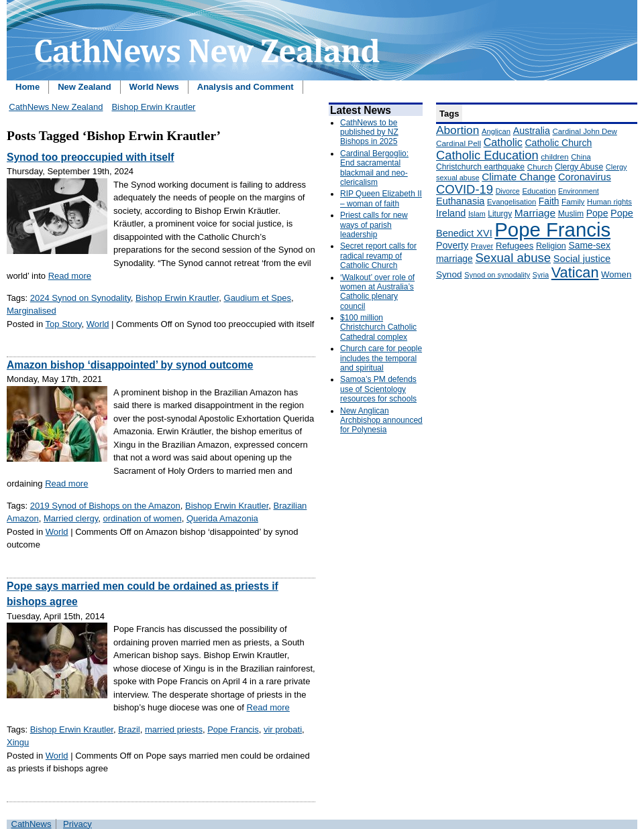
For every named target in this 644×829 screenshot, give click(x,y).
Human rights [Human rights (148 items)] (609, 202)
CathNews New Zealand (56, 107)
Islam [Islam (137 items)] (477, 214)
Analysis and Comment (245, 87)
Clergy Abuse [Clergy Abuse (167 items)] (579, 167)
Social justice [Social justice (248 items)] (581, 258)
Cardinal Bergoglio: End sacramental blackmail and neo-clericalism (374, 168)
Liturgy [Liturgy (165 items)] (500, 213)
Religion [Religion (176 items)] (551, 246)
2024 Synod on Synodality (80, 298)
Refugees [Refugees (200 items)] (514, 246)
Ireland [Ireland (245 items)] (451, 213)
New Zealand (84, 87)
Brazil (129, 729)
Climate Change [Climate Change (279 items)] (518, 176)
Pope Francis (233, 729)
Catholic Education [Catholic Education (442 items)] (487, 155)
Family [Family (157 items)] (572, 201)
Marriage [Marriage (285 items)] (535, 212)
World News (154, 87)
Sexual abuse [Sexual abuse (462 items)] (513, 258)
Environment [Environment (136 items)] (578, 191)
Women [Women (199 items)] (616, 274)
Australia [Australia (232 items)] (531, 130)
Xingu (18, 742)
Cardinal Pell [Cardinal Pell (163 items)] (458, 143)
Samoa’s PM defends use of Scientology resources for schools (378, 389)
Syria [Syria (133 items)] (541, 275)
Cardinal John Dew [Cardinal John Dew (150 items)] (585, 131)
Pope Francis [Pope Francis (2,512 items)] (552, 229)
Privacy (77, 824)
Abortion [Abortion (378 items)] (457, 130)
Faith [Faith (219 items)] (549, 201)
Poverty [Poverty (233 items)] (452, 245)
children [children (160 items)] (554, 157)
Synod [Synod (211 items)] (449, 274)
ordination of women (142, 518)
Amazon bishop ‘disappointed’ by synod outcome (130, 365)
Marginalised (31, 311)
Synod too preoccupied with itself (90, 157)
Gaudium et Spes (257, 298)
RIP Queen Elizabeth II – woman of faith (381, 198)
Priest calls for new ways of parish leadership (374, 224)
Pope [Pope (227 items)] (597, 213)
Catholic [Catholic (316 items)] (503, 142)
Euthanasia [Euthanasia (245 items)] (460, 201)
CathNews (31, 824)
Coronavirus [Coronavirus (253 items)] (584, 177)
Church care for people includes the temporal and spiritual (381, 358)
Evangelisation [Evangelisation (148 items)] (511, 202)
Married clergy (71, 518)
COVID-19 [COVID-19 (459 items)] (464, 189)
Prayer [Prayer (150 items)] (482, 246)
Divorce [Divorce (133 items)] (508, 191)
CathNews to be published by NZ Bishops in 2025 (369, 132)
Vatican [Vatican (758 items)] (575, 272)
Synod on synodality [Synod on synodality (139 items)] (497, 275)
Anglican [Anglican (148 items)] (496, 131)
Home (27, 87)
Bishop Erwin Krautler (153, 107)
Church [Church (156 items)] (540, 166)
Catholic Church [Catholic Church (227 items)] (558, 142)
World (98, 324)
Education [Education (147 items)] (538, 191)
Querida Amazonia (222, 518)
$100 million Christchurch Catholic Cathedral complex (378, 327)
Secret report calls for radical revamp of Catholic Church (378, 255)
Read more (69, 276)
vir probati (283, 729)
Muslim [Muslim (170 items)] (571, 213)
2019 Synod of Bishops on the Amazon (105, 506)
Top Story (64, 324)
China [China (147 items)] (580, 157)
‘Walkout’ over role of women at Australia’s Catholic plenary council (377, 292)
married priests (174, 729)
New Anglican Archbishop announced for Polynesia (381, 420)
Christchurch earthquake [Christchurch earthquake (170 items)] (480, 167)
